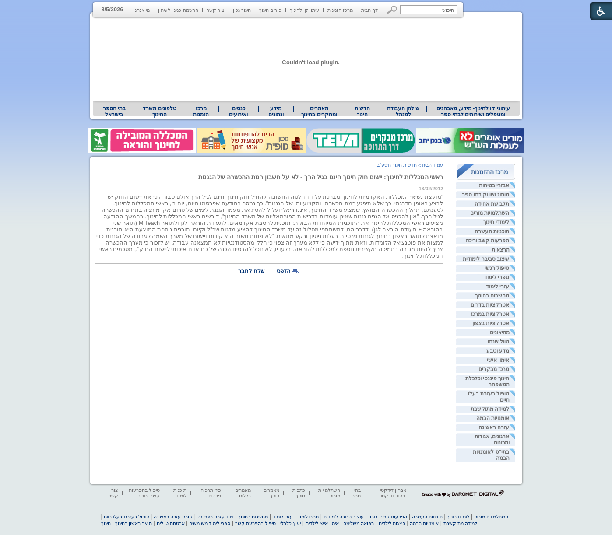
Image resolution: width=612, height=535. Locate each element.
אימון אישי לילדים (322, 523)
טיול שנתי (498, 342)
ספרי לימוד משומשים (209, 523)
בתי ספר (356, 492)
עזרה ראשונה (493, 427)
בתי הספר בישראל (114, 111)
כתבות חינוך (298, 492)
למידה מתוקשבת (490, 409)
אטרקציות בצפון (490, 323)
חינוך (106, 523)
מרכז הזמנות (340, 10)
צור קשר (216, 10)
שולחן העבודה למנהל (403, 111)
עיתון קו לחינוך (304, 10)
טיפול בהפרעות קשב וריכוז (144, 492)
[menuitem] (473, 111)
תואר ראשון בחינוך (133, 523)
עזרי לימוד (497, 286)
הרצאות (501, 250)
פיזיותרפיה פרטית (210, 492)
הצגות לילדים (392, 523)
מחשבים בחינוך (492, 296)
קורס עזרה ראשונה (173, 516)
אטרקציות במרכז (490, 314)
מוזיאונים (500, 332)
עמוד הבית (432, 165)
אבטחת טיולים (171, 523)
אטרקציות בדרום (490, 305)
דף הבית (369, 10)
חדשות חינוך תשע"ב (397, 165)
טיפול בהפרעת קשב (255, 523)
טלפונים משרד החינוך (159, 111)
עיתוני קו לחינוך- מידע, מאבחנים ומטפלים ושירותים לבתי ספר (473, 111)
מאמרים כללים (243, 492)
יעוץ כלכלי (290, 523)
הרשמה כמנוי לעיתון (178, 10)
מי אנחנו (142, 10)
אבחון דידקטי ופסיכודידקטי (393, 492)
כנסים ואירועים (238, 111)
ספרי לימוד (496, 277)
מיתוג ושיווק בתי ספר (485, 195)
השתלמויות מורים (489, 213)
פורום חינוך (270, 10)
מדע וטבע (497, 351)
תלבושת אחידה (492, 204)
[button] (392, 9)
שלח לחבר (251, 271)
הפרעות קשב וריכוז (488, 241)
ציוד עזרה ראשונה (215, 516)
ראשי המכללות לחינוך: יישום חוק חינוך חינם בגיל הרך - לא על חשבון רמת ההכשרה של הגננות (320, 177)
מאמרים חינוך (271, 492)
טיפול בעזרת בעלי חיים (126, 516)
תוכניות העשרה (492, 231)
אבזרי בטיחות (494, 185)
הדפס (284, 271)
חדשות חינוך (362, 111)
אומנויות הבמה (492, 418)
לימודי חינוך (496, 222)
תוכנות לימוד (179, 492)
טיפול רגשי (497, 268)
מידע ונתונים (276, 111)
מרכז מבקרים (493, 369)
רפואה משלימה (358, 523)
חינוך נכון (242, 10)
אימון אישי (498, 360)
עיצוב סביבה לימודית (486, 259)
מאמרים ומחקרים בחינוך (319, 111)
